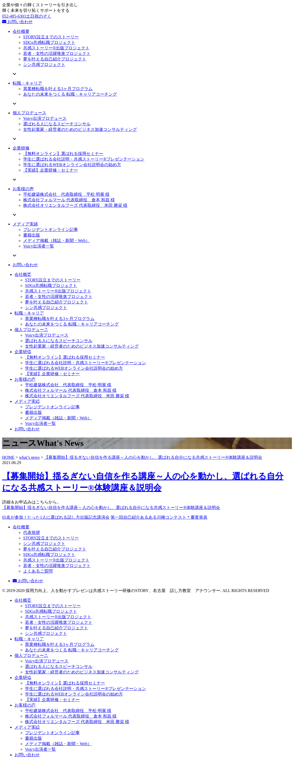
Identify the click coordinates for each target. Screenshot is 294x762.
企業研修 (21, 148)
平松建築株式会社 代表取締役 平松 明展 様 (66, 194)
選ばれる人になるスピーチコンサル (57, 124)
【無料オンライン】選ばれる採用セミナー (63, 153)
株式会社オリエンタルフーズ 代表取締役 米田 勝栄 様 (75, 205)
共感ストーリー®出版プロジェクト (56, 48)
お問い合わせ (17, 21)
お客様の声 (23, 189)
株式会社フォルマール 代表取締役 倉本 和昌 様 (69, 200)
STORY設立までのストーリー (51, 37)
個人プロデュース (29, 113)
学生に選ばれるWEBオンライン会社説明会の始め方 (72, 164)
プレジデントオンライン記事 (50, 229)
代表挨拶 (31, 532)
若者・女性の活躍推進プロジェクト (57, 53)
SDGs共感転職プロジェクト (49, 42)
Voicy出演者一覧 (38, 246)
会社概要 (21, 31)
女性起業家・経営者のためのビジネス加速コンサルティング (80, 129)
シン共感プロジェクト (44, 64)
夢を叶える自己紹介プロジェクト (54, 59)
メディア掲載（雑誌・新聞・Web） (56, 240)
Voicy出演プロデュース (45, 118)
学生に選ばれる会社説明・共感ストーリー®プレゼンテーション (83, 159)
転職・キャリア (27, 83)
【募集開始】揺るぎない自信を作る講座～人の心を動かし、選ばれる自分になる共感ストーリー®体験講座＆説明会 (153, 457)
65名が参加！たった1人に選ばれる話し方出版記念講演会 (55, 517)
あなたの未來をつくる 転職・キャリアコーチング (70, 94)
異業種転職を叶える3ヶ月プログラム (58, 88)
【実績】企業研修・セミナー (50, 170)
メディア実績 (25, 224)
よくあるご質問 (38, 571)
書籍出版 (31, 235)
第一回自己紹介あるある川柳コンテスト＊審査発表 (159, 517)
